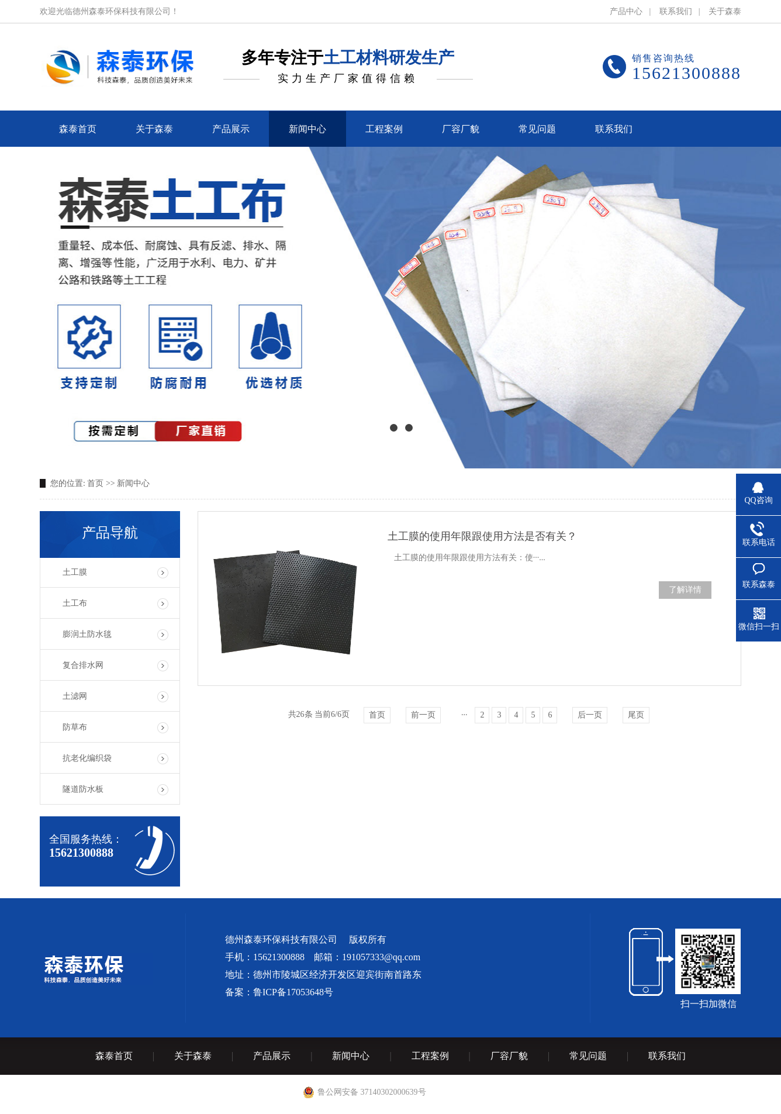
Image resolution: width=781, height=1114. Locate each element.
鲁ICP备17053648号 (293, 992)
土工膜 (75, 572)
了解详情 (685, 589)
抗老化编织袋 (87, 758)
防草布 (75, 727)
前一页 (423, 715)
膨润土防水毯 (87, 634)
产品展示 (272, 1056)
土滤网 (75, 696)
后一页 (590, 715)
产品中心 (626, 11)
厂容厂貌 (509, 1056)
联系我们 (675, 11)
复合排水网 (83, 665)
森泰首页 (114, 1056)
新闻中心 (133, 483)
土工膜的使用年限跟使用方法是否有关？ (482, 536)
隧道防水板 (83, 789)
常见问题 (588, 1056)
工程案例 (430, 1056)
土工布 (75, 603)
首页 (95, 483)
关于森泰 (725, 11)
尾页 (636, 715)
